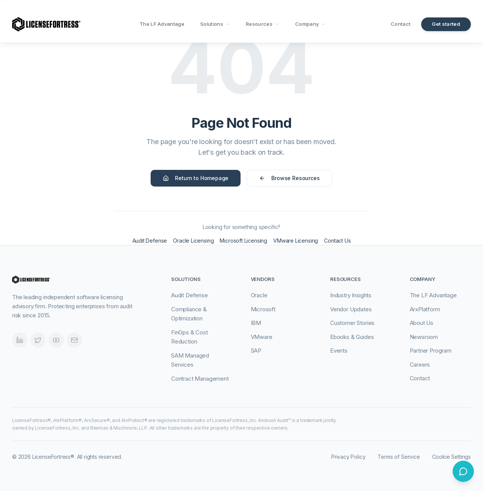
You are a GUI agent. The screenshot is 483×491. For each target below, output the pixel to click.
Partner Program (431, 350)
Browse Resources (289, 178)
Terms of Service (399, 456)
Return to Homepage (195, 178)
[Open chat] (463, 471)
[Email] (74, 340)
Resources (262, 24)
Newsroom (424, 336)
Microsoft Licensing (243, 240)
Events (339, 350)
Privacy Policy (348, 456)
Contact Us (337, 240)
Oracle (259, 295)
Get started (446, 24)
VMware (261, 336)
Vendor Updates (351, 309)
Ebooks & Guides (352, 336)
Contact (401, 24)
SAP (256, 350)
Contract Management (200, 378)
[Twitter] (38, 340)
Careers (420, 364)
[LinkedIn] (19, 340)
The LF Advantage (162, 24)
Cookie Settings (451, 456)
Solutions (215, 24)
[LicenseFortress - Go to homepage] (46, 24)
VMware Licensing (295, 240)
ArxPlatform (425, 309)
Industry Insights (350, 295)
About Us (422, 322)
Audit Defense (149, 240)
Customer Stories (352, 322)
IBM (256, 322)
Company (310, 24)
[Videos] (56, 340)
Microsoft (263, 309)
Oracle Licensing (193, 240)
